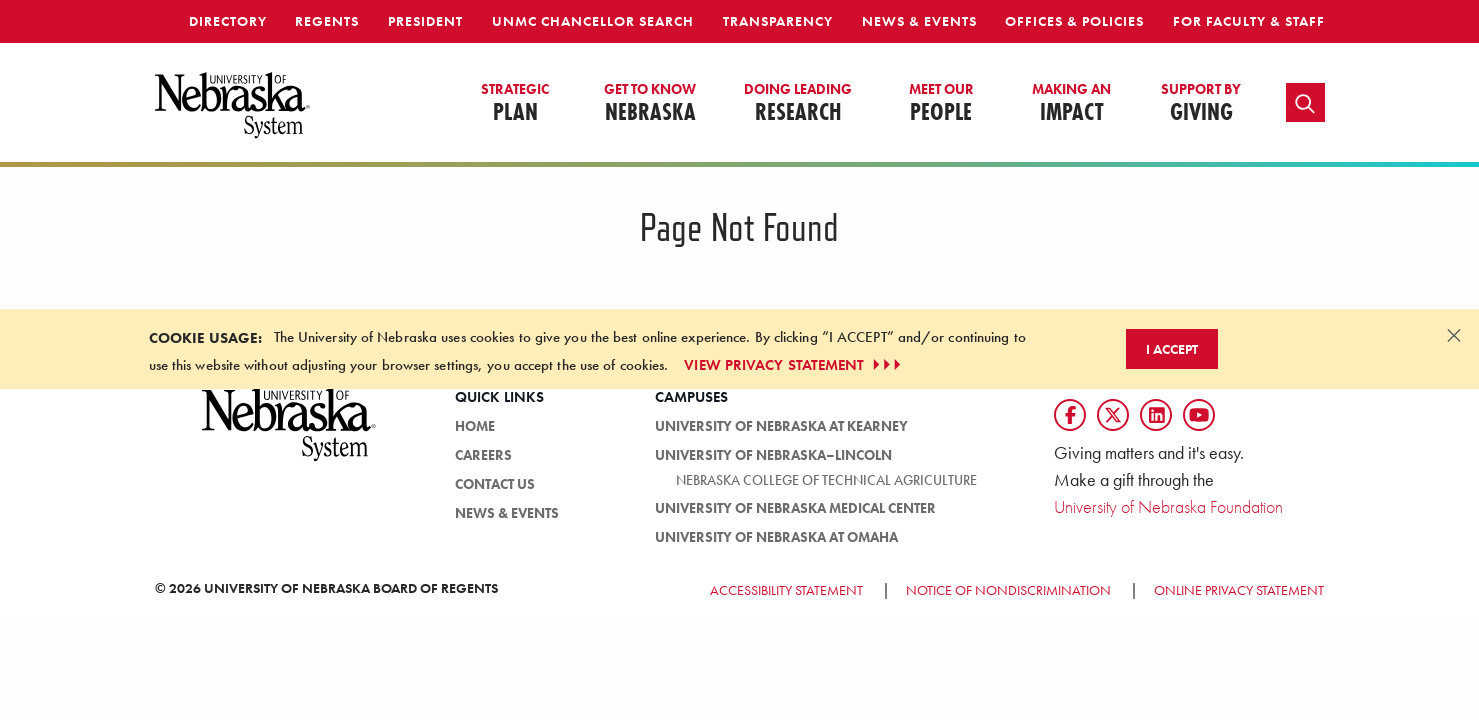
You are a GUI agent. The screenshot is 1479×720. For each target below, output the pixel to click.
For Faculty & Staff (1249, 21)
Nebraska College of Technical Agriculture (826, 480)
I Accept (1172, 349)
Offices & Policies (1074, 21)
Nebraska (650, 104)
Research (798, 104)
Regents (327, 21)
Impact (1071, 104)
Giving (1201, 104)
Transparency (778, 21)
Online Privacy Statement (1239, 590)
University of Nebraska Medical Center (795, 508)
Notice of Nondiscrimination (1008, 590)
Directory (228, 21)
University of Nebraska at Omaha (776, 537)
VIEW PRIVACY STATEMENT (794, 365)
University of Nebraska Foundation (1168, 506)
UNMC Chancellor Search (593, 21)
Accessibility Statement (786, 590)
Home (475, 426)
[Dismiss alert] (1454, 335)
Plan (515, 104)
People (941, 104)
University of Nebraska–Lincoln (773, 455)
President (425, 21)
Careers (483, 455)
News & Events (919, 21)
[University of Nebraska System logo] (290, 435)
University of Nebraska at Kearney (781, 426)
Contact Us (495, 484)
